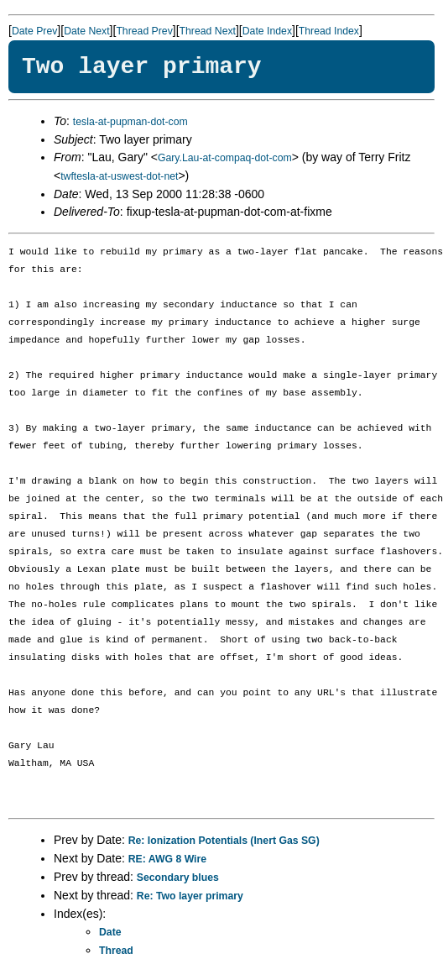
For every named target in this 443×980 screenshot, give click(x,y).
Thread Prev (144, 31)
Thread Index (329, 31)
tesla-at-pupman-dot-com (130, 122)
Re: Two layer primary (190, 896)
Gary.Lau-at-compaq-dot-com (225, 158)
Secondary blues (178, 877)
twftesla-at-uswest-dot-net (119, 176)
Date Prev (34, 31)
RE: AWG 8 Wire (167, 859)
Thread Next (208, 31)
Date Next (86, 31)
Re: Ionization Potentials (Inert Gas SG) (224, 840)
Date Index (267, 31)
